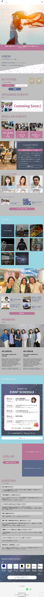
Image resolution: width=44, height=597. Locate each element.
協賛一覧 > (40, 575)
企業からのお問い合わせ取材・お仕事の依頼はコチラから (22, 578)
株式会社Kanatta (22, 594)
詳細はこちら (30, 166)
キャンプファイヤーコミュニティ (10, 508)
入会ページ (20, 517)
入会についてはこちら (11, 463)
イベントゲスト (21, 85)
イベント (8, 85)
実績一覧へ (22, 314)
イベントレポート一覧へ (22, 208)
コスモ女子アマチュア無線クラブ (22, 595)
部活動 (14, 89)
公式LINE (29, 509)
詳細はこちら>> (22, 47)
